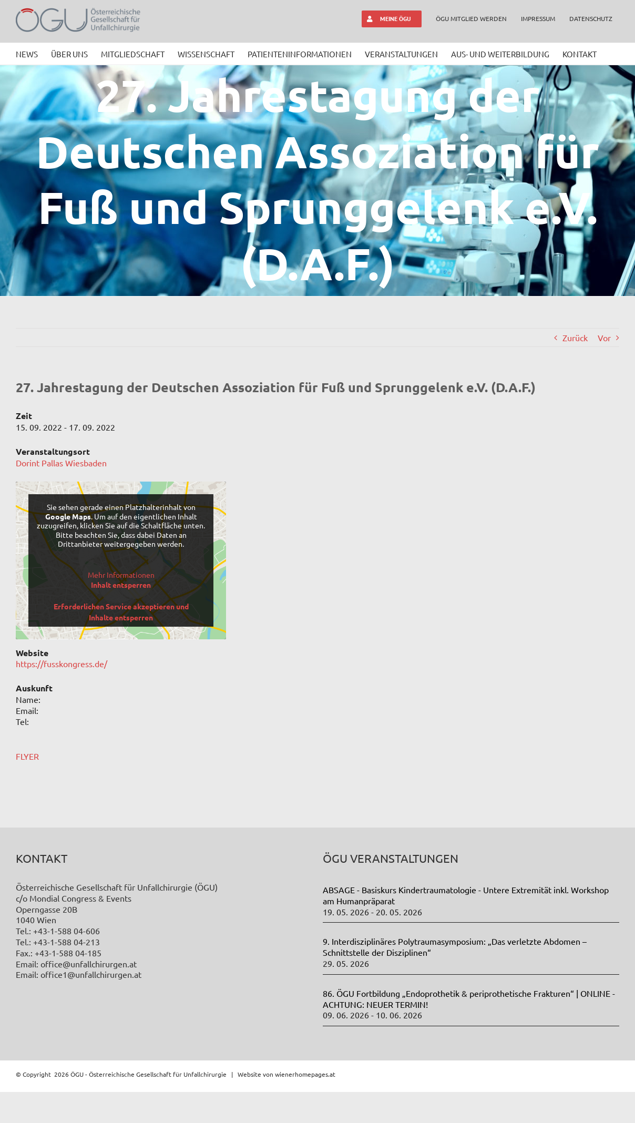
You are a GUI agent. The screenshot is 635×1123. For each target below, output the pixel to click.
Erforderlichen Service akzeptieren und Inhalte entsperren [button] (121, 611)
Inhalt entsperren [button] (121, 584)
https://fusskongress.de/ (61, 663)
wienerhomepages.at (305, 1105)
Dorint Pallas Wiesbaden (61, 462)
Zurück (575, 337)
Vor (604, 337)
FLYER (27, 756)
